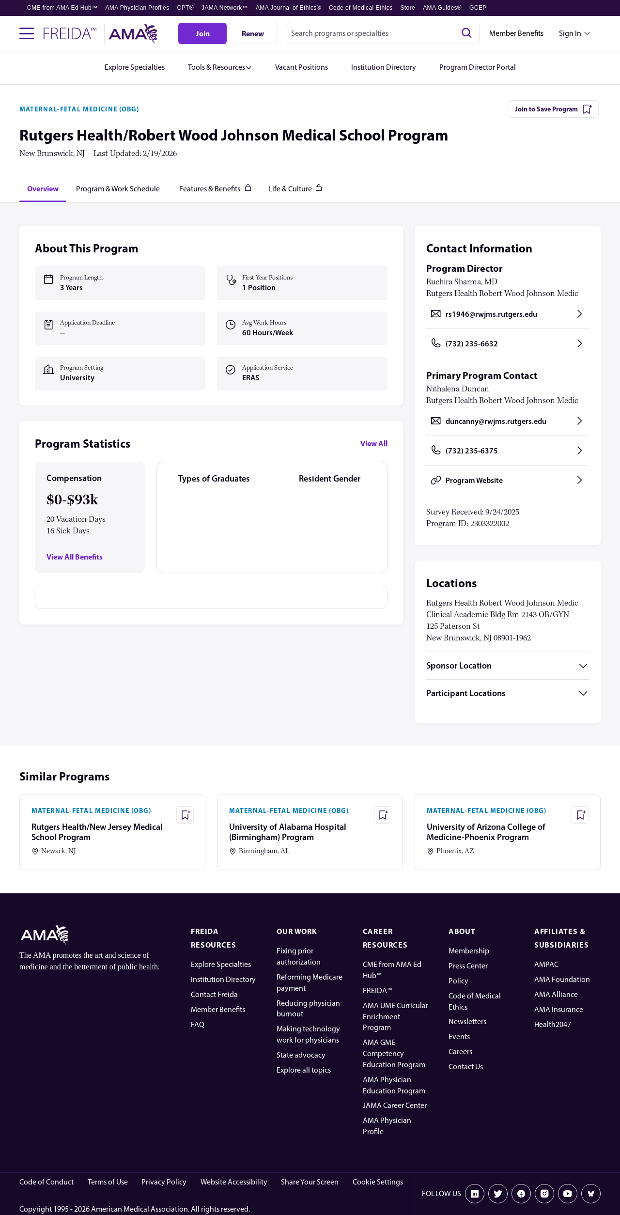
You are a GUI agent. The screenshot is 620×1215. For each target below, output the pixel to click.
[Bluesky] (591, 1193)
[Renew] (253, 33)
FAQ (197, 1024)
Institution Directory (223, 979)
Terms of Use (108, 1181)
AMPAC (546, 964)
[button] (220, 67)
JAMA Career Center (395, 1105)
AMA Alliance (556, 994)
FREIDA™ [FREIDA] (377, 990)
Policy (458, 980)
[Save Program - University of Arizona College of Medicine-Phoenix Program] (580, 815)
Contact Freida (214, 994)
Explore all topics (304, 1070)
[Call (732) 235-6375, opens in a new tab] (507, 450)
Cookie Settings (378, 1181)
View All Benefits (74, 556)
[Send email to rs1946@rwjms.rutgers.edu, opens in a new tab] (507, 314)
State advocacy (301, 1054)
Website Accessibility (234, 1181)
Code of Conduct (46, 1181)
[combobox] (383, 33)
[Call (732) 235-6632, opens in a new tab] (507, 343)
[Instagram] (544, 1193)
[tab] (42, 188)
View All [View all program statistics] (374, 443)
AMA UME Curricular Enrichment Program (395, 1016)
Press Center (468, 965)
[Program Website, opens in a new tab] (507, 480)
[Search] (466, 33)
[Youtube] (567, 1193)
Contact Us (466, 1066)
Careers (460, 1051)
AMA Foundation (562, 979)
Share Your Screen (310, 1181)
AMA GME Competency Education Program (394, 1053)
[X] (498, 1193)
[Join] (202, 33)
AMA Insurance (558, 1009)
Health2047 (552, 1024)
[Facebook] (521, 1193)
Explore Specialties (221, 964)
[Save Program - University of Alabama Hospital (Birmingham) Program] (382, 815)
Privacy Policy (163, 1181)
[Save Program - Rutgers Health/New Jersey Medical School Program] (185, 815)
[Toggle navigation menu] (26, 33)
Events (459, 1036)
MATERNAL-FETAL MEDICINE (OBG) (79, 109)
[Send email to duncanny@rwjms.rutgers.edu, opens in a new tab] (507, 421)
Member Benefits (516, 33)
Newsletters (467, 1021)
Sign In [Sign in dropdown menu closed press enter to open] (570, 33)
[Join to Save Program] (554, 109)
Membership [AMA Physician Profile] (469, 950)
